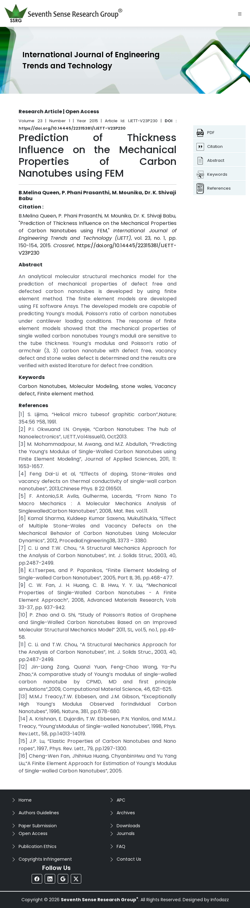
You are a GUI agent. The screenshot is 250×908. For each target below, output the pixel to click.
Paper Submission (38, 826)
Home (25, 800)
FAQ (121, 846)
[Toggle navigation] (239, 13)
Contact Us (129, 859)
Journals (126, 833)
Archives (126, 813)
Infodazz (220, 900)
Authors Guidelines (39, 813)
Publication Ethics (37, 846)
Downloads (128, 826)
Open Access (33, 833)
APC (121, 800)
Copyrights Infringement (45, 859)
